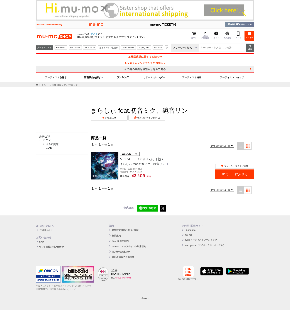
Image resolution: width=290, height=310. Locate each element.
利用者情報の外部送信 (123, 257)
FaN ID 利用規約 (120, 241)
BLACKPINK (128, 47)
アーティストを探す (56, 77)
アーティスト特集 (191, 77)
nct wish (158, 47)
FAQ (41, 241)
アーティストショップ (232, 77)
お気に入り (110, 118)
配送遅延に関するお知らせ (145, 56)
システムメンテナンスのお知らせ (145, 63)
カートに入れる (237, 174)
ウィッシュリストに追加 (234, 166)
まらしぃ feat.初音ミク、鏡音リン (143, 164)
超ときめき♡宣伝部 (109, 48)
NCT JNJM (90, 47)
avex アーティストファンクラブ (201, 240)
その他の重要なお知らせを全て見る (145, 69)
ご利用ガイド (46, 230)
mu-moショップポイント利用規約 (129, 246)
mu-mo (188, 235)
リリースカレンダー (154, 77)
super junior (144, 47)
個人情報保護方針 (121, 251)
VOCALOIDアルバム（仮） (142, 159)
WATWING (75, 47)
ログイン (132, 37)
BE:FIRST (60, 47)
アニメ (45, 140)
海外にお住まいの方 (148, 118)
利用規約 (116, 235)
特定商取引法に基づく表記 (125, 230)
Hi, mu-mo (190, 230)
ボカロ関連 (52, 144)
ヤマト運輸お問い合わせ (51, 246)
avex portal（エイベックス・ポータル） (205, 245)
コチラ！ (100, 37)
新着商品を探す (92, 77)
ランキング (123, 77)
